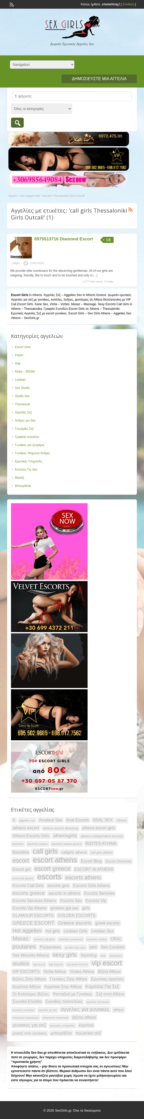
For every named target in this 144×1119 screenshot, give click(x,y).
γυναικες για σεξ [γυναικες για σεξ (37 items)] (29, 1025)
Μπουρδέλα (23, 486)
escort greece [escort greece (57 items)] (52, 869)
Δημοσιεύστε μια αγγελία (99, 79)
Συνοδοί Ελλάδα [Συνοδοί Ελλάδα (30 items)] (27, 1001)
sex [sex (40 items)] (93, 947)
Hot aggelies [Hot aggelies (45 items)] (27, 930)
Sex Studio (22, 388)
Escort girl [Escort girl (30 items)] (22, 869)
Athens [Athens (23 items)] (121, 820)
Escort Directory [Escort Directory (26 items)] (118, 861)
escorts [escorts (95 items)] (49, 877)
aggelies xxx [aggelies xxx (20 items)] (27, 820)
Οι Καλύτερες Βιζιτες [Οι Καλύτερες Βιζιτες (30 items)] (31, 994)
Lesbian (20, 380)
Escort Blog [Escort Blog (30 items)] (91, 861)
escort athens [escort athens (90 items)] (55, 860)
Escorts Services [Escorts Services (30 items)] (99, 893)
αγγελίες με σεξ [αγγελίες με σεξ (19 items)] (48, 1010)
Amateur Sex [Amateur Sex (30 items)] (50, 820)
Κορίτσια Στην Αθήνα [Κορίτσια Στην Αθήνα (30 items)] (63, 987)
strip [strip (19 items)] (103, 955)
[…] (95, 275)
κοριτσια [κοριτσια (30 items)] (86, 1025)
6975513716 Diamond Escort (63, 239)
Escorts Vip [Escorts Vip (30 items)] (96, 901)
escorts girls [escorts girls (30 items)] (58, 885)
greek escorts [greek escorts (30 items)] (107, 923)
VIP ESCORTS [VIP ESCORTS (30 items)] (26, 971)
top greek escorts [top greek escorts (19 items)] (77, 964)
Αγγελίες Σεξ (23, 412)
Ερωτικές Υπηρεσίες (28, 461)
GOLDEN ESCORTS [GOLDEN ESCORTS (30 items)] (76, 915)
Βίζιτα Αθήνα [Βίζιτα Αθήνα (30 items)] (109, 971)
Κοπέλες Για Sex (26, 469)
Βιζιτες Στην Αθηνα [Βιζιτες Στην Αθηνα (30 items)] (29, 979)
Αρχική (12, 195)
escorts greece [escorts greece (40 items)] (29, 893)
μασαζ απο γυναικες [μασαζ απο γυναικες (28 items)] (30, 1033)
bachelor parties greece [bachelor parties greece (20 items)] (67, 843)
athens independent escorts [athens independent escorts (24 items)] (102, 836)
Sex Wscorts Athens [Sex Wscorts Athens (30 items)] (31, 955)
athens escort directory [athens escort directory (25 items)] (60, 828)
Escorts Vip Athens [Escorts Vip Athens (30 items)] (29, 908)
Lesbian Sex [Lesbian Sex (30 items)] (102, 931)
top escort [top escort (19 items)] (39, 964)
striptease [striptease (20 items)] (116, 955)
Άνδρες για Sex (25, 420)
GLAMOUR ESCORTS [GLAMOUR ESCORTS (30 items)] (33, 915)
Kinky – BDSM (24, 371)
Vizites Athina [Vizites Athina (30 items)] (82, 971)
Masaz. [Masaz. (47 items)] (21, 938)
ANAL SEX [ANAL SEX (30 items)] (103, 820)
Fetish (19, 355)
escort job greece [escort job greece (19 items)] (23, 878)
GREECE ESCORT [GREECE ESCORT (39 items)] (33, 923)
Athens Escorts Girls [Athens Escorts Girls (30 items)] (31, 836)
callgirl (15, 263)
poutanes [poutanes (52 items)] (24, 947)
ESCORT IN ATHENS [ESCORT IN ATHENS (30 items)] (94, 869)
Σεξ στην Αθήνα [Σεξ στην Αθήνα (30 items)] (110, 994)
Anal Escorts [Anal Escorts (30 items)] (77, 820)
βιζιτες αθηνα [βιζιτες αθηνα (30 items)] (84, 1017)
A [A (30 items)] (14, 820)
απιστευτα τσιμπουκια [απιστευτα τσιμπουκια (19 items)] (26, 1017)
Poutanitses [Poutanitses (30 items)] (50, 947)
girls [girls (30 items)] (86, 908)
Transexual (22, 404)
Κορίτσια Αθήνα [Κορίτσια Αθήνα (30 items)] (26, 987)
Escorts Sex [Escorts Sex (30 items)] (71, 901)
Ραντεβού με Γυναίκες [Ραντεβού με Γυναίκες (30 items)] (72, 994)
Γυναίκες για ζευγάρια (29, 445)
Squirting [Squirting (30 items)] (89, 955)
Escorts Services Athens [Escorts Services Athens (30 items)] (34, 901)
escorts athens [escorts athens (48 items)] (83, 878)
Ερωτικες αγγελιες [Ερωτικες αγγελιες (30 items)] (107, 979)
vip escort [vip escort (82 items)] (107, 963)
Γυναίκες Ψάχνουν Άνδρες (32, 453)
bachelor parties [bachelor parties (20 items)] (38, 843)
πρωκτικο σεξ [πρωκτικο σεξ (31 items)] (88, 1033)
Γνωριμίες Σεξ (24, 429)
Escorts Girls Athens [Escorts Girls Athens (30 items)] (91, 885)
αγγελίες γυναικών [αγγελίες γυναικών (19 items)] (23, 1010)
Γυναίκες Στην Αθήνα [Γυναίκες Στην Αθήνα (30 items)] (68, 979)
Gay (17, 363)
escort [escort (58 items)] (21, 860)
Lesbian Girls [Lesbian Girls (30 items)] (76, 931)
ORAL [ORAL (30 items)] (116, 939)
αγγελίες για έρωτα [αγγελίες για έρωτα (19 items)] (98, 1001)
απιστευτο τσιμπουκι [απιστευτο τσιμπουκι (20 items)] (55, 1017)
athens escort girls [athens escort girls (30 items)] (98, 828)
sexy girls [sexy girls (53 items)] (65, 955)
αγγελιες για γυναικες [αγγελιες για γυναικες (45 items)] (85, 1009)
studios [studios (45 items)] (21, 963)
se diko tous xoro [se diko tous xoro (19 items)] (75, 947)
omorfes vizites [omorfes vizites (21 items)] (97, 939)
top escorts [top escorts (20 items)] (56, 964)
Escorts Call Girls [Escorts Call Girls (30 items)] (28, 885)
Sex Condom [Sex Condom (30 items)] (112, 947)
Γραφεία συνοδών (27, 437)
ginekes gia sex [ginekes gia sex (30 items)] (64, 908)
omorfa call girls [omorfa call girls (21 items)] (44, 939)
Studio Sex (22, 396)
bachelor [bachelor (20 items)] (18, 843)
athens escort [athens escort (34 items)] (26, 827)
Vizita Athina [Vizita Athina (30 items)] (55, 971)
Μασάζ (19, 477)
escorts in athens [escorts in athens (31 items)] (64, 893)
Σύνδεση (128, 4)
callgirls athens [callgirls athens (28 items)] (74, 852)
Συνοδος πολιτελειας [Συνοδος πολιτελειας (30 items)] (64, 1001)
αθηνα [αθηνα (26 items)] (118, 1010)
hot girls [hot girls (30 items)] (53, 931)
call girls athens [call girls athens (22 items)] (101, 852)
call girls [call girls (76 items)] (45, 851)
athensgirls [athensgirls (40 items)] (65, 835)
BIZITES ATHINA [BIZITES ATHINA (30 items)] (101, 843)
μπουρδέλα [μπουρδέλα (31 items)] (61, 1033)
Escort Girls (23, 347)
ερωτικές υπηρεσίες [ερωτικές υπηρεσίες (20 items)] (62, 1025)
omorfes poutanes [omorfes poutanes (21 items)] (71, 939)
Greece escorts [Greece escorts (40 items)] (74, 923)
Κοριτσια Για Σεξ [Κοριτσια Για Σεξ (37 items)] (102, 986)
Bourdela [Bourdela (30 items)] (21, 852)
